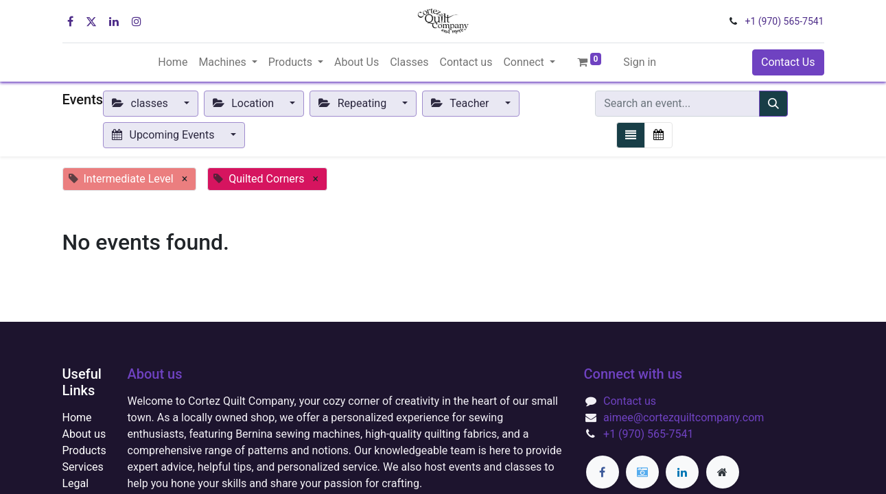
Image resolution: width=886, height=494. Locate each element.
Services (83, 466)
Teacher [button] (461, 103)
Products (84, 450)
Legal (75, 483)
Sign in (639, 62)
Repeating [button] (353, 103)
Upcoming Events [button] (164, 134)
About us (84, 433)
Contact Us (788, 62)
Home (77, 417)
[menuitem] (172, 62)
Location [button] (245, 103)
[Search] (773, 104)
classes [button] (141, 103)
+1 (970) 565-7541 (784, 21)
